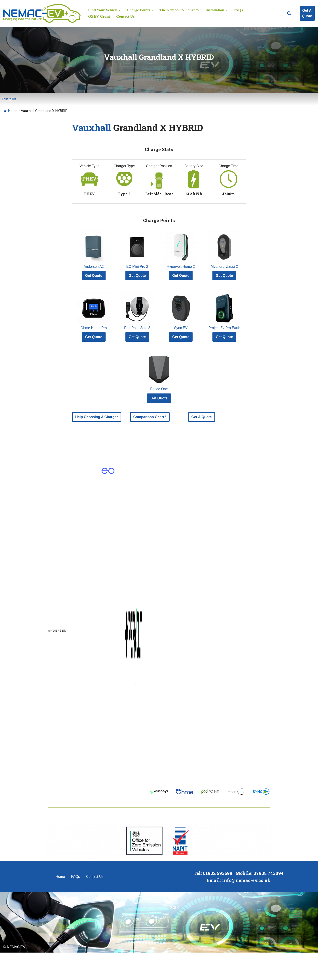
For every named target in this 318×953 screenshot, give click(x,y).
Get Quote (93, 276)
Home (10, 111)
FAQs (239, 10)
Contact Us (125, 16)
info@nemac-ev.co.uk (246, 881)
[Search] (289, 13)
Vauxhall (91, 127)
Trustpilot (9, 99)
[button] (120, 10)
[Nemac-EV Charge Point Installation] (42, 13)
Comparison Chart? (149, 417)
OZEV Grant (99, 16)
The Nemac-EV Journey (180, 10)
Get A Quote (307, 13)
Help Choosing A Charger (96, 417)
